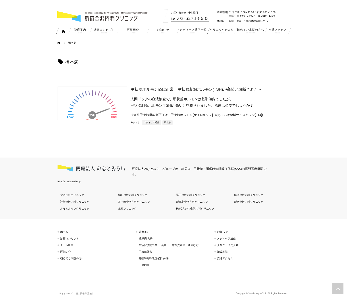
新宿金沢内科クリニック (248, 201)
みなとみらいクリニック (74, 208)
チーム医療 (66, 245)
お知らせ (222, 231)
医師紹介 (65, 251)
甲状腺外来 (145, 251)
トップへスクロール (337, 288)
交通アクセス (225, 258)
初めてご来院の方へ (72, 258)
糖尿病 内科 (146, 238)
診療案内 (144, 231)
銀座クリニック (127, 208)
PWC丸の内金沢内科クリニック (195, 208)
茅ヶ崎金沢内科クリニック (134, 201)
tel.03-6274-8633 (190, 18)
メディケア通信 (151, 122)
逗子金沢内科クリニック (190, 194)
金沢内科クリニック (72, 194)
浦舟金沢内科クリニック (132, 194)
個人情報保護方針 (84, 293)
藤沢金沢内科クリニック (248, 194)
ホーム (64, 231)
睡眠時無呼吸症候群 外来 (154, 258)
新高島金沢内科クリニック (192, 201)
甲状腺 (167, 122)
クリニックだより (227, 245)
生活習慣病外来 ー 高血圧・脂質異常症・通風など (169, 245)
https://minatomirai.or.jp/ (69, 181)
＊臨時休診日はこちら (256, 20)
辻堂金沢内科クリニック (74, 201)
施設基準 (222, 251)
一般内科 (144, 265)
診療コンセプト (69, 238)
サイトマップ (65, 293)
